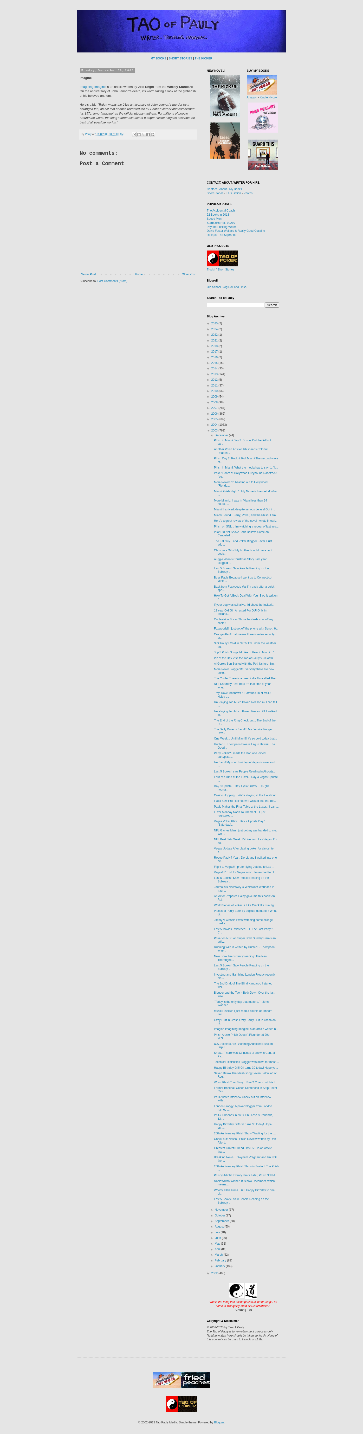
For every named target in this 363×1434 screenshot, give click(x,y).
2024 (215, 329)
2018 (215, 346)
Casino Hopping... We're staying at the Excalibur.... (246, 795)
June (218, 1238)
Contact (212, 189)
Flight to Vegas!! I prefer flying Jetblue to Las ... (244, 866)
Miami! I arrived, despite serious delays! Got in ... (245, 509)
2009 (215, 396)
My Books (235, 189)
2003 (215, 430)
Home (139, 274)
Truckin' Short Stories (220, 269)
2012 (215, 379)
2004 (215, 424)
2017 (215, 351)
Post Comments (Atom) (112, 281)
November (222, 1209)
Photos (248, 193)
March (219, 1254)
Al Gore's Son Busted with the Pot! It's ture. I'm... (245, 663)
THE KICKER (203, 58)
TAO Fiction (233, 193)
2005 (215, 419)
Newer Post (88, 274)
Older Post (188, 274)
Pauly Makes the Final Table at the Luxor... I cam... (246, 806)
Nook (273, 97)
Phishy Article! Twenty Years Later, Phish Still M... (245, 1175)
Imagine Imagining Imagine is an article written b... (246, 1029)
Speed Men (214, 218)
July (218, 1232)
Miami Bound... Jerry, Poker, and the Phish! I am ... (246, 515)
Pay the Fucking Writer (221, 227)
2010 (215, 391)
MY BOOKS (158, 58)
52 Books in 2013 (218, 214)
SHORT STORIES (180, 58)
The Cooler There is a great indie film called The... (246, 678)
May (218, 1243)
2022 (215, 334)
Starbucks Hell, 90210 (221, 223)
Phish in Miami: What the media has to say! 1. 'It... (246, 467)
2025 (215, 323)
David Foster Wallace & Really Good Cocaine (236, 230)
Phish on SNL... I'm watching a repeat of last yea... (246, 526)
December (222, 435)
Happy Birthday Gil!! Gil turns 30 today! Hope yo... (246, 1067)
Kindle (264, 97)
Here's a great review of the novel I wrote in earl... (246, 520)
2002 (215, 1273)
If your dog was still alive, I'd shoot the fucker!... (244, 604)
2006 (215, 413)
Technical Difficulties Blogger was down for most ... (246, 1062)
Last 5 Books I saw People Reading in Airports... (245, 771)
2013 (215, 374)
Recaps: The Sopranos (221, 235)
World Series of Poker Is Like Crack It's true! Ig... (245, 905)
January (220, 1266)
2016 (215, 357)
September (222, 1221)
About (223, 189)
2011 (215, 385)
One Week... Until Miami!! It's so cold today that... (245, 738)
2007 (215, 408)
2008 (215, 402)
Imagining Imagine (93, 87)
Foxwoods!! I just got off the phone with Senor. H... (246, 628)
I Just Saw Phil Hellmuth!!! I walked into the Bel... (245, 801)
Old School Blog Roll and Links (226, 287)
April (218, 1249)
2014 (215, 368)
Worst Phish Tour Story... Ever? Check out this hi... (246, 1082)
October (220, 1215)
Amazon (252, 97)
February (221, 1260)
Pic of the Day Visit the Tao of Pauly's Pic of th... (244, 658)
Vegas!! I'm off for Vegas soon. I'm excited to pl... (245, 872)
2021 (215, 340)
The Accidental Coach (221, 210)
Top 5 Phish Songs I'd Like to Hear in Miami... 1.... (246, 652)
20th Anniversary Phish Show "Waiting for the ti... (245, 1133)
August (220, 1226)
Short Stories (215, 193)
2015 (215, 363)
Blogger (219, 1422)
